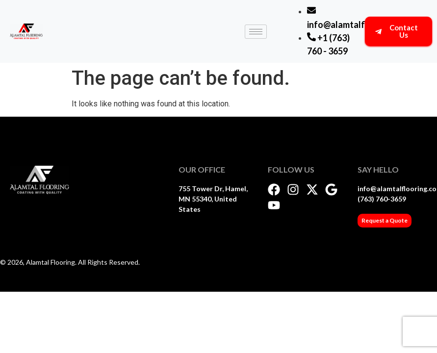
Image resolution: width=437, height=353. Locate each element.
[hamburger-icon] (256, 32)
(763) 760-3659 (382, 199)
